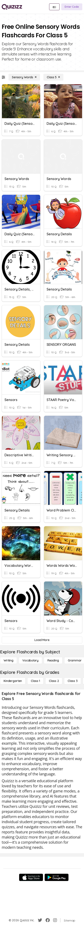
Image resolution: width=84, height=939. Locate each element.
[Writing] (8, 660)
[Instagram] (55, 920)
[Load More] (42, 640)
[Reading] (53, 660)
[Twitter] (40, 920)
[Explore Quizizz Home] (12, 7)
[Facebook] (48, 920)
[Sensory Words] (24, 77)
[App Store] (31, 877)
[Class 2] (53, 680)
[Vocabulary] (30, 660)
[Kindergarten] (13, 680)
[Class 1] (35, 680)
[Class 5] (53, 77)
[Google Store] (56, 877)
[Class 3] (72, 680)
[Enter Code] (71, 6)
